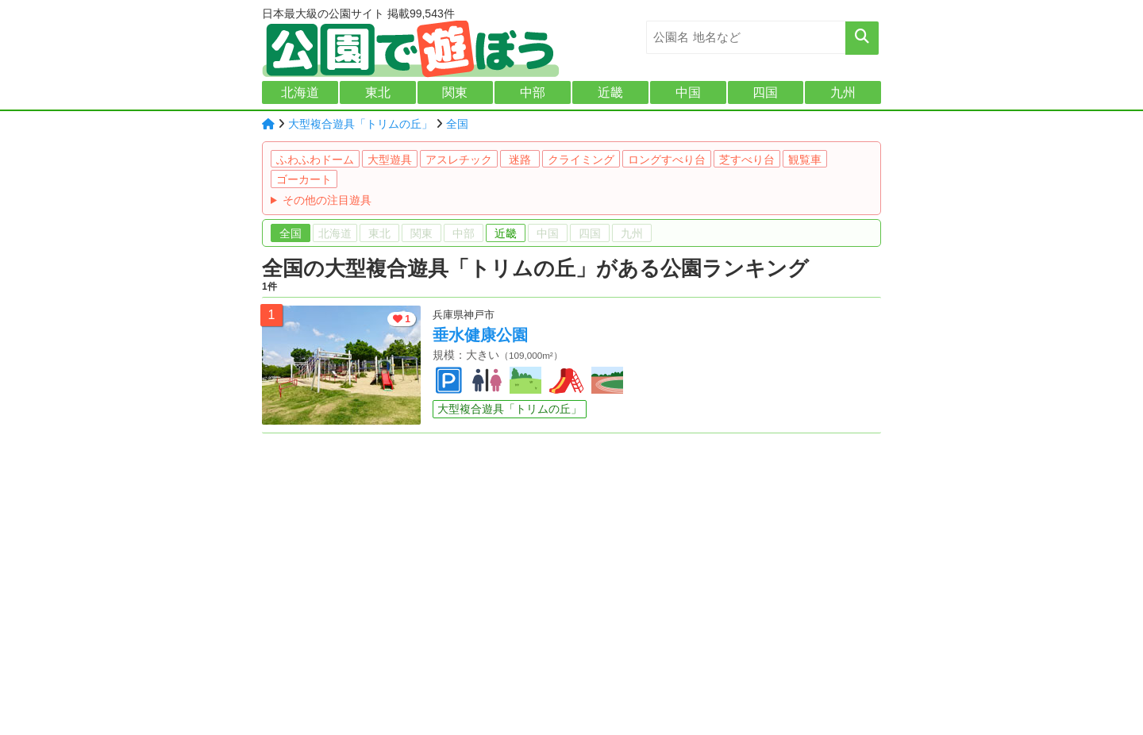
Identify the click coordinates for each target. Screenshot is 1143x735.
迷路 (520, 159)
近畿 (610, 92)
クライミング (581, 159)
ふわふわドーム (315, 159)
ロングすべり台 (667, 159)
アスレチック (458, 159)
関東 (455, 92)
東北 (378, 92)
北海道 (300, 92)
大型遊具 (390, 159)
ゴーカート (304, 179)
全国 (457, 123)
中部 (532, 92)
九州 (843, 92)
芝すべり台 (747, 159)
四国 (765, 92)
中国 (688, 92)
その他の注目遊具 (327, 200)
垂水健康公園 (480, 335)
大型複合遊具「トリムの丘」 (360, 123)
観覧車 (805, 159)
